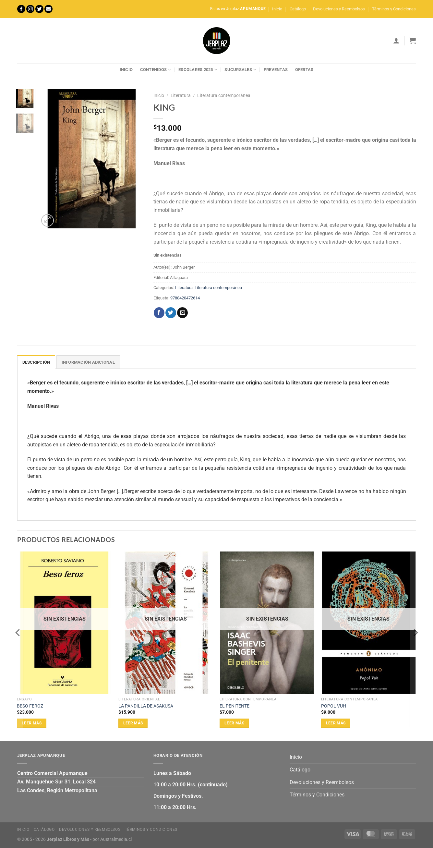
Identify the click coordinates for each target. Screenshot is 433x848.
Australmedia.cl (116, 839)
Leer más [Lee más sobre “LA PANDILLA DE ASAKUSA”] (133, 723)
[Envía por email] (182, 312)
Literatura (181, 95)
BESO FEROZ (30, 706)
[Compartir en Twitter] (170, 312)
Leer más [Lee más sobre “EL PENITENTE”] (234, 723)
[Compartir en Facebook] (159, 312)
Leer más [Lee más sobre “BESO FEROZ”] (32, 723)
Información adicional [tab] (88, 362)
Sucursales (240, 70)
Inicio (277, 8)
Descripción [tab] (36, 362)
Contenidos (155, 70)
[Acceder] (396, 40)
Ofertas (304, 69)
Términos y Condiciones (394, 8)
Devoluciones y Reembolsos (339, 8)
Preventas (276, 69)
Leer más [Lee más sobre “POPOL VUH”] (336, 723)
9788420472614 (185, 298)
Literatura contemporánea (223, 95)
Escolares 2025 (197, 70)
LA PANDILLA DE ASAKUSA (145, 706)
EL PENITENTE (234, 706)
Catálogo (298, 8)
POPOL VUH (333, 706)
